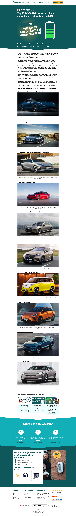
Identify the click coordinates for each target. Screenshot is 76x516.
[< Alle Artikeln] (23, 6)
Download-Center (17, 498)
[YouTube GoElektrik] (40, 509)
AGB (39, 511)
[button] (24, 2)
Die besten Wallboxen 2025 (42, 492)
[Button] (25, 475)
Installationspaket (27, 498)
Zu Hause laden (27, 492)
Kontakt (15, 493)
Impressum (35, 511)
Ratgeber (26, 501)
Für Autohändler (27, 494)
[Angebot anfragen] (58, 2)
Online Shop (26, 493)
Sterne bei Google (57, 492)
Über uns (15, 494)
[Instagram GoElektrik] (38, 509)
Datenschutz (43, 511)
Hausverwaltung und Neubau (30, 496)
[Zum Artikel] (24, 411)
